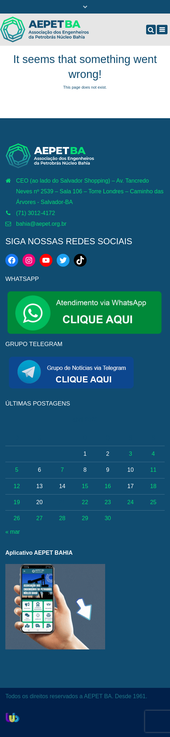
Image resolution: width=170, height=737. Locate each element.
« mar (12, 532)
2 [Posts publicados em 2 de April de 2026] (107, 454)
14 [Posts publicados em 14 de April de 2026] (62, 486)
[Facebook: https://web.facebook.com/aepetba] (11, 260)
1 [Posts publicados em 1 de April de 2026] (85, 454)
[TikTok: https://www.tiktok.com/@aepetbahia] (80, 260)
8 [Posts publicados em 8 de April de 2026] (85, 470)
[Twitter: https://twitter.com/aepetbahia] (63, 260)
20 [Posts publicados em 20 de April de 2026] (39, 502)
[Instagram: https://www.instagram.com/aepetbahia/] (28, 260)
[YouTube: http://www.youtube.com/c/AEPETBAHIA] (46, 260)
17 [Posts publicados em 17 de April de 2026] (130, 486)
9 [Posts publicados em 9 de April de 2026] (107, 470)
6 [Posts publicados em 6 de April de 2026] (39, 470)
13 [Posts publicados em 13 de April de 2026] (39, 486)
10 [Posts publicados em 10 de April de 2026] (130, 470)
